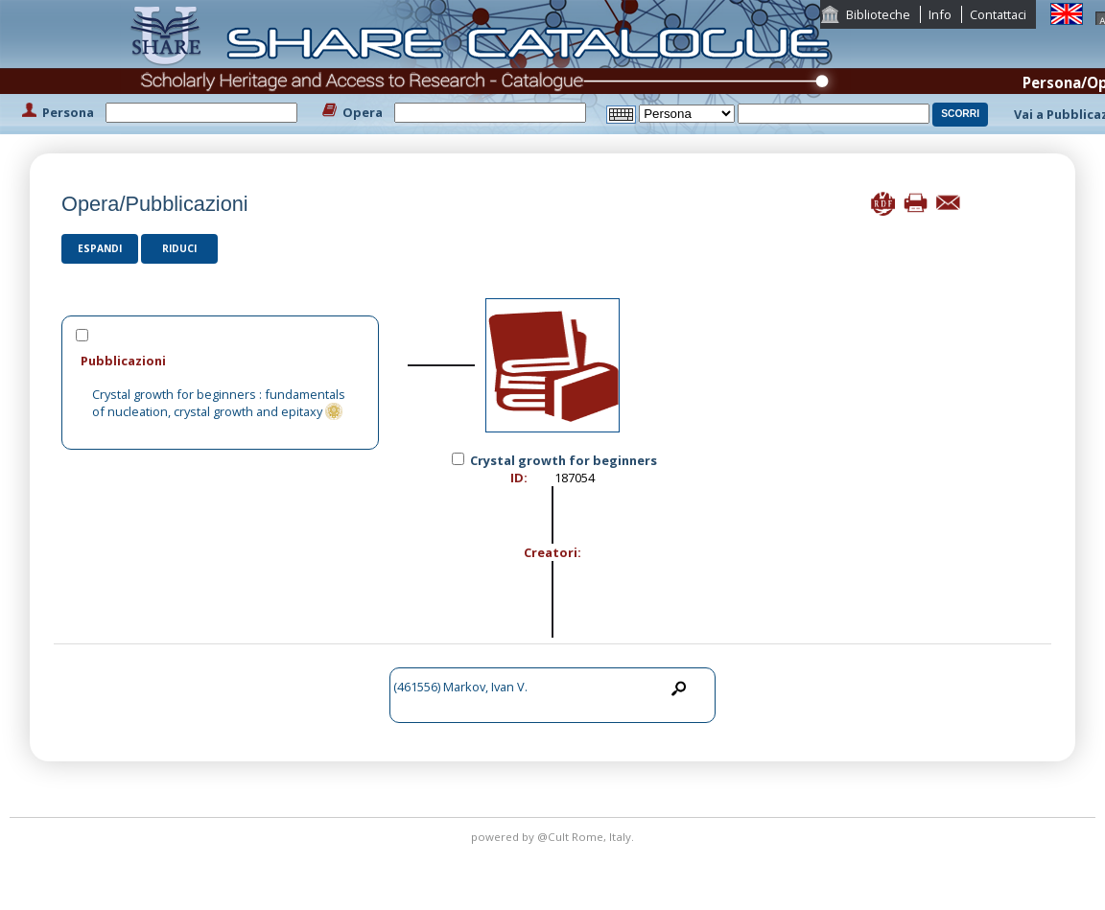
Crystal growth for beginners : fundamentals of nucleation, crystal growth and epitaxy (218, 402)
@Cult (554, 836)
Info (940, 14)
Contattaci (998, 14)
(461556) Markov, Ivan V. (460, 686)
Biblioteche (878, 14)
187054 (574, 477)
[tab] (220, 360)
